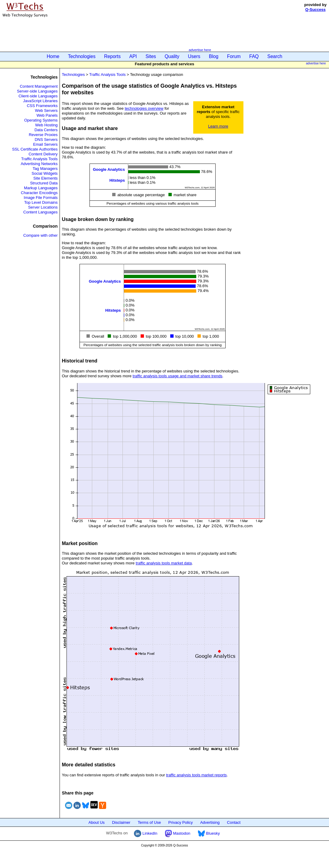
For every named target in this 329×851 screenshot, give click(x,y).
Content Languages (40, 212)
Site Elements (45, 178)
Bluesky (209, 833)
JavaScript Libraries (40, 101)
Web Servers (46, 110)
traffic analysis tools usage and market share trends (178, 376)
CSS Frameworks (42, 105)
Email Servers (45, 144)
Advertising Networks (39, 163)
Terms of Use (149, 822)
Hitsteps (117, 180)
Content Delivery (42, 154)
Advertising (210, 822)
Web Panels (47, 115)
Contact (234, 822)
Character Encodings (39, 192)
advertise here (200, 50)
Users (194, 56)
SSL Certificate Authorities (35, 149)
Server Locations (43, 207)
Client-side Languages (37, 96)
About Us (97, 822)
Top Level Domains (41, 202)
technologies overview (144, 108)
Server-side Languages (37, 91)
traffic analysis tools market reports (196, 775)
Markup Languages (40, 188)
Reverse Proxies (43, 134)
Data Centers (46, 130)
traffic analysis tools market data (164, 563)
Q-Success (315, 9)
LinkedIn (145, 833)
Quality (171, 56)
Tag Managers (45, 168)
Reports (112, 56)
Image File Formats (41, 197)
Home (53, 56)
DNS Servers (46, 139)
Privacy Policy (180, 822)
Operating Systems (41, 120)
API (133, 56)
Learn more (218, 126)
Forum (234, 56)
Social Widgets (45, 173)
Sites (150, 56)
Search (274, 56)
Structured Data (43, 183)
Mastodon (178, 833)
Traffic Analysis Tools (39, 159)
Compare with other (40, 235)
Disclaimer (121, 822)
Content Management (38, 86)
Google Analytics (109, 169)
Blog (213, 56)
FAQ (254, 56)
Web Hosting (46, 125)
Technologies (82, 56)
